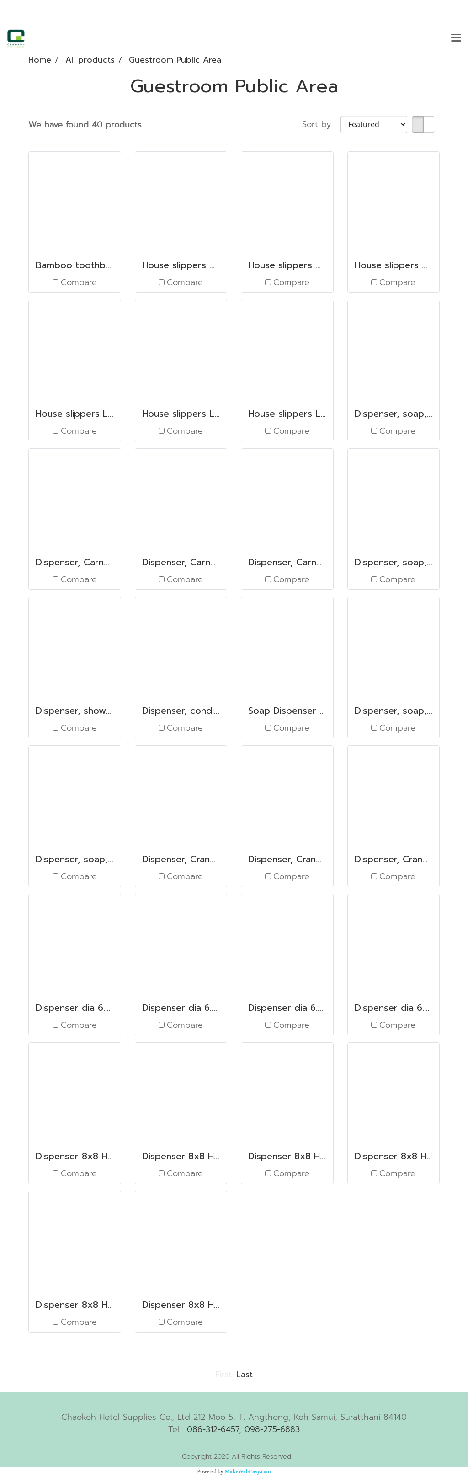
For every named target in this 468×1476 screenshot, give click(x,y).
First (223, 1374)
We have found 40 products (85, 125)
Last (244, 1374)
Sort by (321, 124)
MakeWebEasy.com (248, 1471)
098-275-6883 (272, 1429)
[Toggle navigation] (456, 38)
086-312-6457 (213, 1429)
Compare (79, 282)
